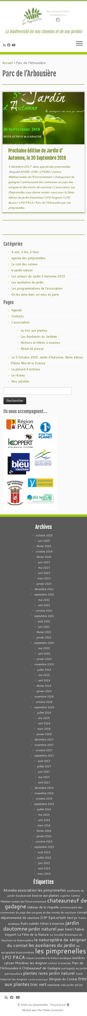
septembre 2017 (44, 756)
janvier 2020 (44, 659)
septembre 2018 (44, 707)
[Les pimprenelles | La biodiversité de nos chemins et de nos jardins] (43, 15)
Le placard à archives (25, 369)
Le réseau (18, 375)
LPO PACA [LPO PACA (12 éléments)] (13, 957)
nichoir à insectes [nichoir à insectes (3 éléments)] (59, 963)
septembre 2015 (44, 847)
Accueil (7, 62)
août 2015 (44, 852)
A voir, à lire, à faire (25, 252)
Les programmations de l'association (36, 288)
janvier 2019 (44, 691)
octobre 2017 (44, 750)
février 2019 (44, 686)
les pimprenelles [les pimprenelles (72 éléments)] (60, 951)
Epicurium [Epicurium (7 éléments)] (57, 917)
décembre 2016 (44, 788)
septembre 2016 (44, 804)
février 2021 (44, 632)
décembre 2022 (44, 589)
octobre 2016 (44, 798)
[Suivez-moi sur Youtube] (14, 45)
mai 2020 (44, 648)
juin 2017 (44, 772)
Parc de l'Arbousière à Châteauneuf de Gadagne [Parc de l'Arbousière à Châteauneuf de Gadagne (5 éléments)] (41, 965)
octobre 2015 (44, 841)
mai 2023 (44, 568)
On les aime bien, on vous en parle (35, 294)
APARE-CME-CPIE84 (35, 172)
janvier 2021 (44, 637)
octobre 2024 (44, 551)
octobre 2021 (44, 610)
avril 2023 (44, 573)
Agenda (16, 310)
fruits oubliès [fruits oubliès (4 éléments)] (30, 923)
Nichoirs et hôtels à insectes (40, 342)
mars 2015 (44, 874)
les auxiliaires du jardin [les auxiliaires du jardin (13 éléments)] (52, 945)
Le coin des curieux (24, 264)
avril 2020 (44, 653)
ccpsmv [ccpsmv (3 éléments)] (65, 896)
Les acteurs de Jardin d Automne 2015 (38, 276)
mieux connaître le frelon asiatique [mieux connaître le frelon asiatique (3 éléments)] (48, 958)
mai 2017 (44, 777)
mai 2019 (44, 675)
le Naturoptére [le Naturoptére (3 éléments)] (23, 940)
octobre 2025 (44, 535)
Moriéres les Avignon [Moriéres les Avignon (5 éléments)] (31, 962)
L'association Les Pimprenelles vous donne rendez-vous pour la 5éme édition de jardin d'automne (41, 192)
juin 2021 (44, 627)
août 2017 (44, 761)
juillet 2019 (44, 670)
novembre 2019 (44, 664)
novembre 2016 (44, 793)
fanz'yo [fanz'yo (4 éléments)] (72, 917)
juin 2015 (44, 863)
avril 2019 (44, 680)
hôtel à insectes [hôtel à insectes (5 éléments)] (52, 923)
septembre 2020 (44, 643)
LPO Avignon (54, 197)
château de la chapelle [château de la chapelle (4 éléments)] (43, 907)
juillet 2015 (44, 858)
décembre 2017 (44, 739)
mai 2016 (44, 815)
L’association (20, 322)
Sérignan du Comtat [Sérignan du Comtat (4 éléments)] (63, 979)
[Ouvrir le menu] (79, 43)
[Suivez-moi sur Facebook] (9, 45)
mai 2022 (44, 600)
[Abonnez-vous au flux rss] (5, 45)
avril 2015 (44, 868)
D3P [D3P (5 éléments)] (43, 917)
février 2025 (44, 546)
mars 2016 (44, 825)
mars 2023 (44, 578)
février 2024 (44, 557)
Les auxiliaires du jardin (27, 282)
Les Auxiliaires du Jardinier (39, 336)
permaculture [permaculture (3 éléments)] (13, 974)
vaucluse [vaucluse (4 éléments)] (53, 984)
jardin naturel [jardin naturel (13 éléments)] (42, 928)
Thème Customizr (52, 1010)
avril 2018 (44, 723)
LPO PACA (26, 203)
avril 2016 (44, 820)
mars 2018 (44, 729)
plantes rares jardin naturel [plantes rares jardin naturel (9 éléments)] (49, 973)
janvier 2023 (44, 584)
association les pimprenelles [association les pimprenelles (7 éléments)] (42, 890)
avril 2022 (44, 605)
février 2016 (44, 831)
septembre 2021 (44, 616)
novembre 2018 (44, 696)
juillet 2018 (44, 713)
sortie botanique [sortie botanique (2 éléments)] (38, 979)
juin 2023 (44, 562)
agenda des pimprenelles (54, 167)
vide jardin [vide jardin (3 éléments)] (67, 985)
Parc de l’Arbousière (48, 203)
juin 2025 (44, 541)
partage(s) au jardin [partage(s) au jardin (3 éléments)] (74, 968)
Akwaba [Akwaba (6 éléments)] (10, 890)
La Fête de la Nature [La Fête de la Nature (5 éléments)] (33, 934)
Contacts (17, 316)
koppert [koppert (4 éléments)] (10, 934)
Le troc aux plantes (34, 330)
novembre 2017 (44, 745)
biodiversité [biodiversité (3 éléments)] (23, 896)
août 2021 (44, 621)
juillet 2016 (44, 809)
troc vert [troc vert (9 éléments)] (38, 984)
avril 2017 (44, 782)
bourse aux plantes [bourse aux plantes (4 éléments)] (45, 895)
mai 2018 (44, 718)
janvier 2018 (44, 734)
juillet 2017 (44, 766)
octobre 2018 (44, 702)
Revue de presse (32, 349)
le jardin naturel (21, 270)
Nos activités (20, 381)
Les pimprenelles (38, 1005)
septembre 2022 (44, 594)
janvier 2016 (44, 836)
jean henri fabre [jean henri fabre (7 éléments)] (70, 929)
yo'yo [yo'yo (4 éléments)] (79, 984)
